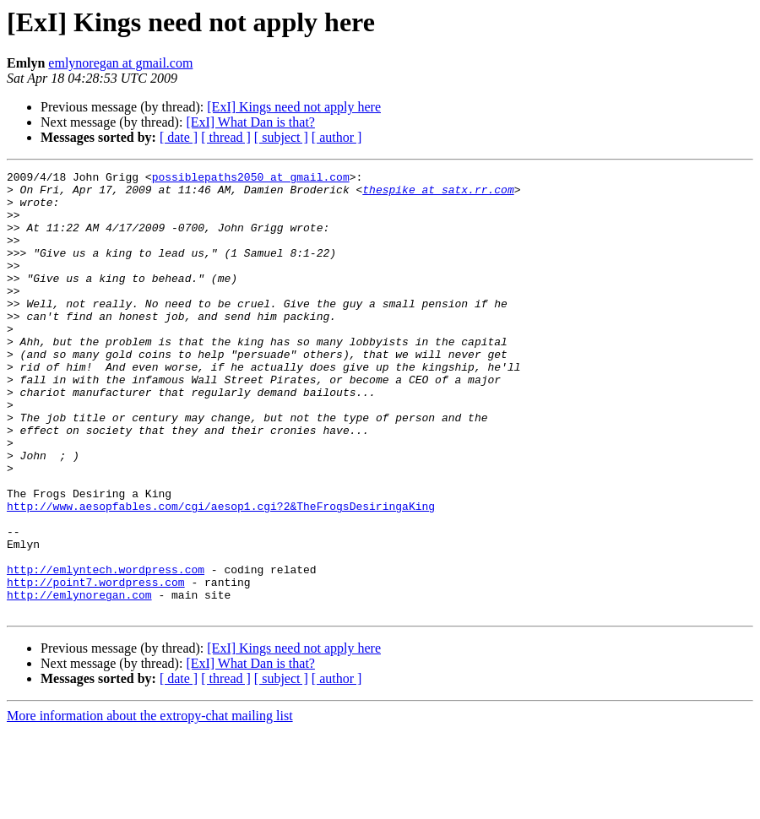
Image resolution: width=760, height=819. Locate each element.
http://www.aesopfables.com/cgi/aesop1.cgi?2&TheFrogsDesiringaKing (221, 574)
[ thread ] (226, 137)
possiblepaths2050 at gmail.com (251, 179)
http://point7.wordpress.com (96, 665)
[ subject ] (281, 137)
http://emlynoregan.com (79, 680)
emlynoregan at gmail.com (120, 63)
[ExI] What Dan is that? (250, 122)
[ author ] (337, 137)
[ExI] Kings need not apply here (294, 107)
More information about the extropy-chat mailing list (150, 804)
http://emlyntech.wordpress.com (105, 650)
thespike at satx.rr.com (437, 194)
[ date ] (179, 137)
